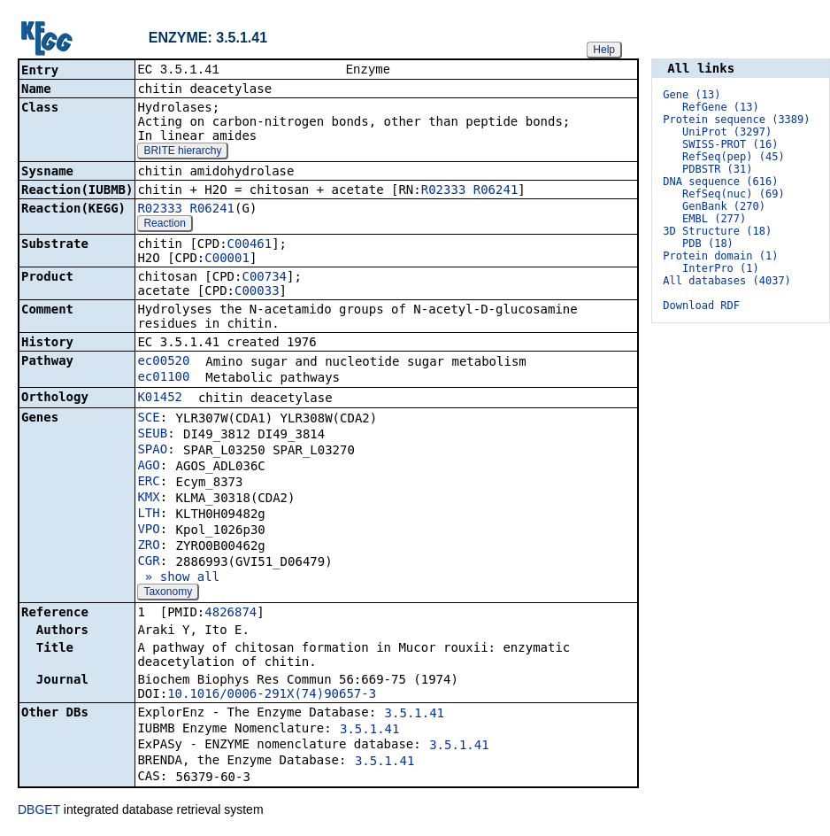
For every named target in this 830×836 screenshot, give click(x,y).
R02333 (443, 191)
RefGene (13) (720, 107)
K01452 (159, 398)
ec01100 (163, 378)
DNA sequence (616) (720, 181)
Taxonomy (167, 593)
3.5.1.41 (414, 715)
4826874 (230, 614)
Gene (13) (691, 95)
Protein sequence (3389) (736, 119)
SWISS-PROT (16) (730, 144)
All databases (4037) (727, 281)
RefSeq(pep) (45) (733, 157)
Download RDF (701, 305)
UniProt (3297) (727, 132)
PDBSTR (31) (717, 169)
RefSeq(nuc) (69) (733, 194)
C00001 (227, 259)
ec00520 (163, 362)
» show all (178, 578)
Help (604, 49)
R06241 (496, 191)
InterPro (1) (720, 268)
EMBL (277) (714, 219)
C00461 (250, 245)
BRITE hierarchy (182, 152)
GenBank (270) (723, 206)
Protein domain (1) (720, 256)
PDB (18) (708, 243)
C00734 (264, 278)
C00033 (257, 292)
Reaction (164, 225)
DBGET (39, 811)
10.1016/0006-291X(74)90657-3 (271, 695)
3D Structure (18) (717, 231)
